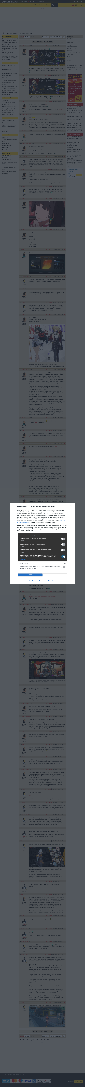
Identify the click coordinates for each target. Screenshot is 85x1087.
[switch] (63, 539)
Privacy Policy (52, 581)
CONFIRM (30, 575)
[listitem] (42, 535)
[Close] (71, 506)
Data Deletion (33, 581)
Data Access (42, 581)
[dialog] (42, 543)
